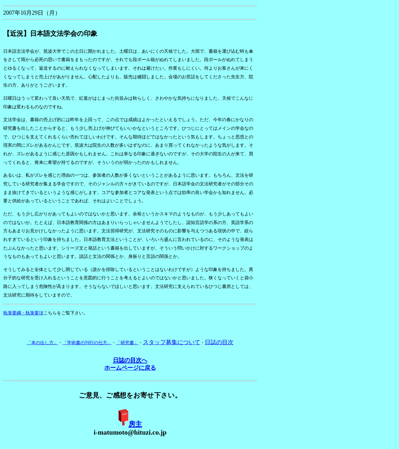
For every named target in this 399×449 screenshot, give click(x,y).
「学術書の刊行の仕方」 (87, 342)
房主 (135, 424)
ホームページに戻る (130, 368)
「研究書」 (127, 342)
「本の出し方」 (42, 342)
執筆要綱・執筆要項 (23, 313)
